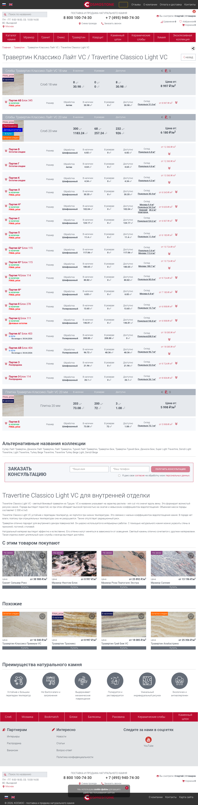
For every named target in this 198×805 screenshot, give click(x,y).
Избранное (189, 21)
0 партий (179, 16)
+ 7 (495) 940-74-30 (122, 18)
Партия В (14, 149)
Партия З (14, 362)
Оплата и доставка (171, 4)
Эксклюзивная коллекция (182, 37)
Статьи (60, 743)
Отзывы (136, 4)
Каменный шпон (117, 37)
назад (187, 57)
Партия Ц (20, 318)
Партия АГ (20, 333)
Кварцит (98, 37)
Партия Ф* (15, 290)
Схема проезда (89, 23)
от (166, 103)
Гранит (45, 37)
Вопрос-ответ (64, 750)
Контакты (190, 4)
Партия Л (14, 190)
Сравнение (168, 21)
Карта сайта (186, 797)
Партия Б (14, 422)
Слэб (8, 716)
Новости (61, 736)
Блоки (73, 716)
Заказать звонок (112, 23)
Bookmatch (52, 716)
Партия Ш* (21, 248)
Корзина (190, 25)
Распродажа (14, 743)
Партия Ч (20, 275)
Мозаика (27, 716)
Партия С (14, 218)
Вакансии (12, 750)
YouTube (148, 742)
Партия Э (20, 376)
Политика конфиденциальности (74, 757)
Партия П (14, 232)
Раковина (118, 716)
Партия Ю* (21, 262)
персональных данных (177, 475)
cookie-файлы (101, 789)
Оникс (61, 37)
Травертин (78, 37)
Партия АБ (20, 100)
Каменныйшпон (185, 716)
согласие (140, 475)
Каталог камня (11, 37)
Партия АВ (20, 348)
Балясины (94, 716)
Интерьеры (13, 736)
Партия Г (14, 163)
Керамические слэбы (141, 37)
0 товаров (190, 16)
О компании (150, 4)
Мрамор (29, 37)
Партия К (14, 178)
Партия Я (20, 304)
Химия (161, 37)
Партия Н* (15, 204)
